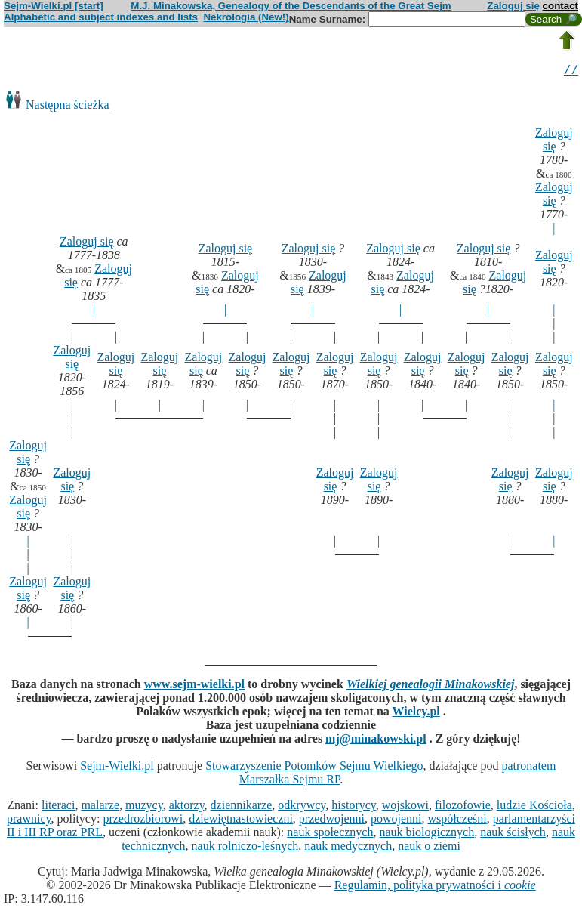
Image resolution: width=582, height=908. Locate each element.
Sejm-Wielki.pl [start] (53, 5)
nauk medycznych (348, 848)
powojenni (396, 820)
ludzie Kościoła (534, 807)
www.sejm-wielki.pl (194, 686)
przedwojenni (332, 820)
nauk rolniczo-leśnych (245, 848)
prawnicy (29, 820)
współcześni (456, 820)
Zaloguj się (513, 5)
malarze (100, 807)
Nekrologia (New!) (245, 17)
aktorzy (187, 807)
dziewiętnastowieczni (241, 820)
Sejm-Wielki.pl (117, 767)
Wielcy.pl (415, 713)
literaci (58, 807)
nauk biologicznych (426, 834)
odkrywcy (301, 807)
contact (560, 5)
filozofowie (463, 807)
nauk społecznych (330, 834)
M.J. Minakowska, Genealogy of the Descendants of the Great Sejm (291, 5)
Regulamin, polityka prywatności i (435, 887)
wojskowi (405, 807)
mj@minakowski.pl (375, 740)
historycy (353, 807)
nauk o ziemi (429, 848)
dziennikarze (242, 807)
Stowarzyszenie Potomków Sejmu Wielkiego (314, 767)
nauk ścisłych (513, 834)
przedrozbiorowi (143, 820)
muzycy (144, 807)
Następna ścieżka (67, 106)
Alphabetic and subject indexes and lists (101, 17)
